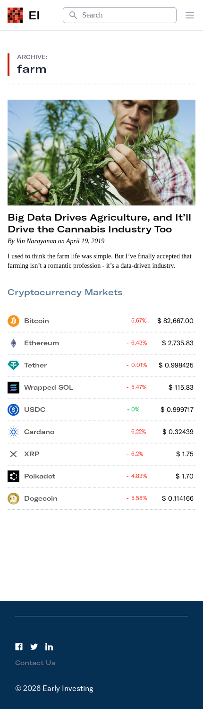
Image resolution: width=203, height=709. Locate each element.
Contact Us (35, 662)
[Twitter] (34, 646)
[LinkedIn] (49, 646)
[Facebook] (19, 646)
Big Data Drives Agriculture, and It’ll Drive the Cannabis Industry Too (99, 223)
